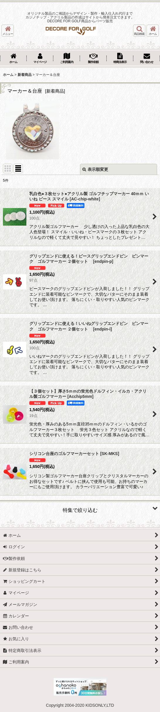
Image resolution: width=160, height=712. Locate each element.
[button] (7, 31)
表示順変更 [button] (95, 169)
